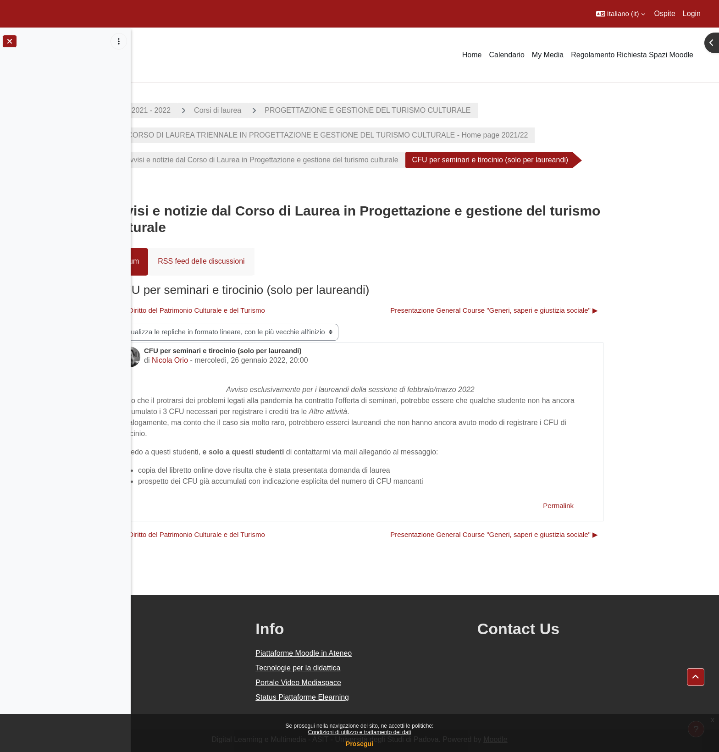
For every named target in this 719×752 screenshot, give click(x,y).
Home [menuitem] (472, 55)
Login (692, 13)
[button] (621, 14)
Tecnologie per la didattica (379, 668)
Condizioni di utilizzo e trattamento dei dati (359, 732)
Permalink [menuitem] (623, 505)
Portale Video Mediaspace (380, 682)
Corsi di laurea (283, 110)
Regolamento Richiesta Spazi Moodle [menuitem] (632, 55)
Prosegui (359, 743)
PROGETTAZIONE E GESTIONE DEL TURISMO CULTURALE (433, 110)
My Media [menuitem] (548, 55)
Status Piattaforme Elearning (384, 697)
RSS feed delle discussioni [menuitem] (266, 261)
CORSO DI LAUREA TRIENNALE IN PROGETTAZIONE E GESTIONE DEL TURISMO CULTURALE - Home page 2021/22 (392, 135)
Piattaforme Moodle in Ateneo (385, 653)
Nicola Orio (235, 360)
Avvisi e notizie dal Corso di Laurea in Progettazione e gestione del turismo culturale (327, 160)
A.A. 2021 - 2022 (208, 110)
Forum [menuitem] (194, 261)
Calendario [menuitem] (506, 55)
